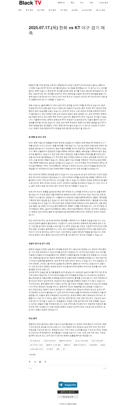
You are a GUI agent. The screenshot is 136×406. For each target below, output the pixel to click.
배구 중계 (52, 10)
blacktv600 (93, 345)
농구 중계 (40, 10)
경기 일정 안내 (35, 341)
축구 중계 (29, 10)
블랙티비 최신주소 (65, 341)
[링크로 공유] (45, 362)
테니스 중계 (100, 10)
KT (64, 349)
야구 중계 (63, 10)
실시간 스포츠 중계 (81, 341)
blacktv (103, 345)
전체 (19, 10)
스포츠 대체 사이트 (36, 349)
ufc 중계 (75, 10)
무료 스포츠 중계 (97, 341)
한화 (57, 349)
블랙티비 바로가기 (80, 345)
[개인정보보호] (68, 396)
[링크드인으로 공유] (40, 362)
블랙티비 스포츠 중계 (53, 345)
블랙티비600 (72, 404)
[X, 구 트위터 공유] (35, 362)
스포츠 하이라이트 (49, 341)
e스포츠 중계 (87, 10)
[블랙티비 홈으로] (68, 392)
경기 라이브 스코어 (36, 345)
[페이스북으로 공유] (30, 362)
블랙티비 (67, 345)
